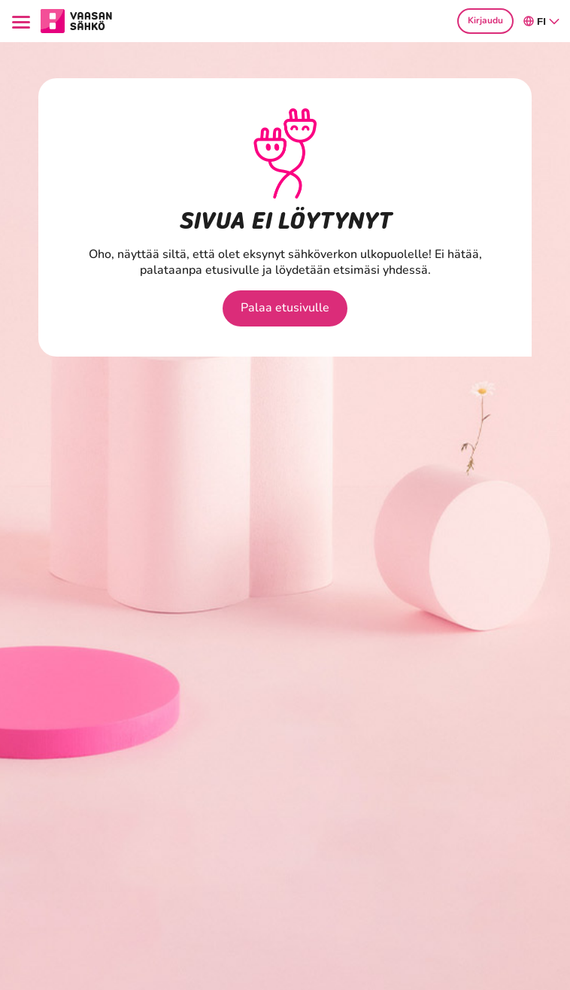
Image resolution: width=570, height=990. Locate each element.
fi (542, 21)
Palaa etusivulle (285, 307)
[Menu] (23, 20)
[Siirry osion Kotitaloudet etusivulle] (76, 20)
